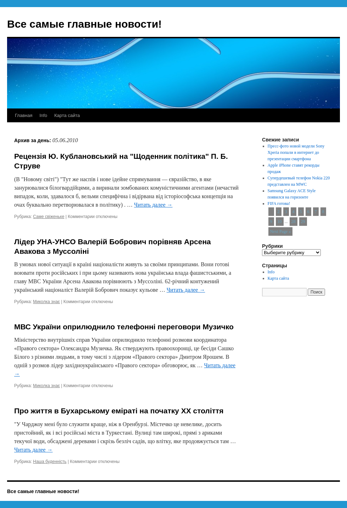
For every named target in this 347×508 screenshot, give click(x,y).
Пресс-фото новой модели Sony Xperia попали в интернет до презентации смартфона (296, 152)
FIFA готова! (279, 203)
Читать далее (153, 205)
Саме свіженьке (48, 216)
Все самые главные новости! (84, 24)
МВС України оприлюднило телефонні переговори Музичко (124, 327)
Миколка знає (46, 301)
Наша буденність (50, 461)
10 (280, 221)
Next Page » (280, 231)
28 (293, 221)
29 (303, 221)
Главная (23, 115)
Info (43, 115)
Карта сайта (67, 115)
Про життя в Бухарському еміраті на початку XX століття (118, 411)
